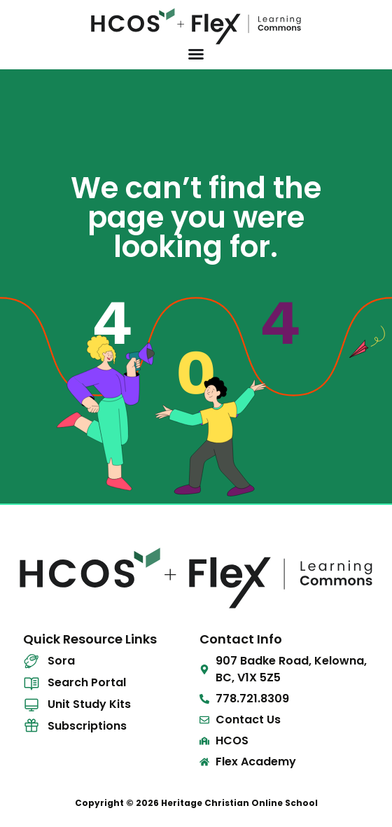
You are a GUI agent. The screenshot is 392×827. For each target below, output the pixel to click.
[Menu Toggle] (196, 54)
